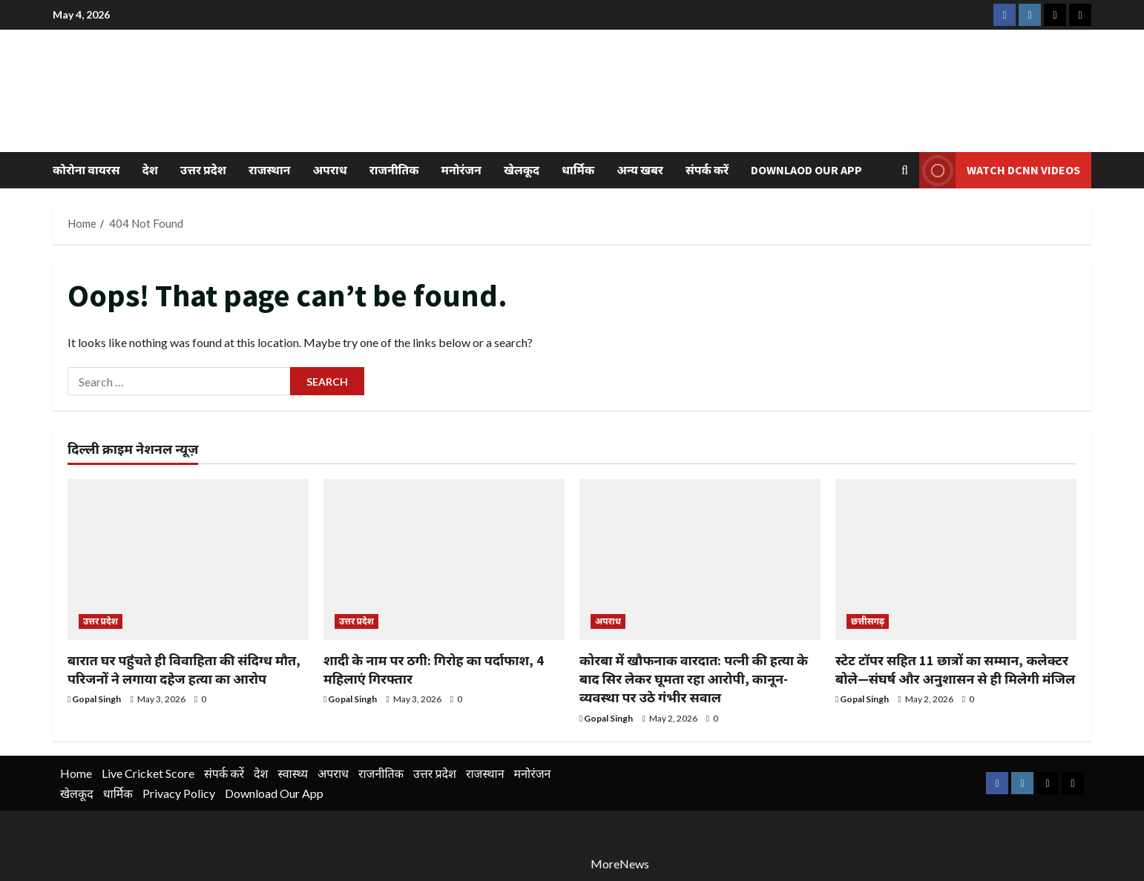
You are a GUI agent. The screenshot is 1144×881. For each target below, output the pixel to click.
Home (76, 773)
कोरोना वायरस (86, 169)
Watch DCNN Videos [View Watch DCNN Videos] (999, 170)
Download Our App (274, 793)
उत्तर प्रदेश (203, 169)
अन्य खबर (640, 169)
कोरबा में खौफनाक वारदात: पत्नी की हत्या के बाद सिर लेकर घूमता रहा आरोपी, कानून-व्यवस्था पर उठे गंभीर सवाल (693, 679)
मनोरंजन (461, 169)
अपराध (329, 169)
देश (150, 169)
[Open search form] (904, 170)
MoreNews (620, 864)
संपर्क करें (707, 169)
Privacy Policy (178, 793)
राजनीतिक (394, 169)
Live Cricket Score (148, 773)
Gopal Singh (96, 699)
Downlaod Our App (806, 169)
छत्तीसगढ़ (867, 621)
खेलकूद (521, 169)
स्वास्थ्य (292, 773)
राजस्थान (269, 169)
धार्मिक (578, 169)
